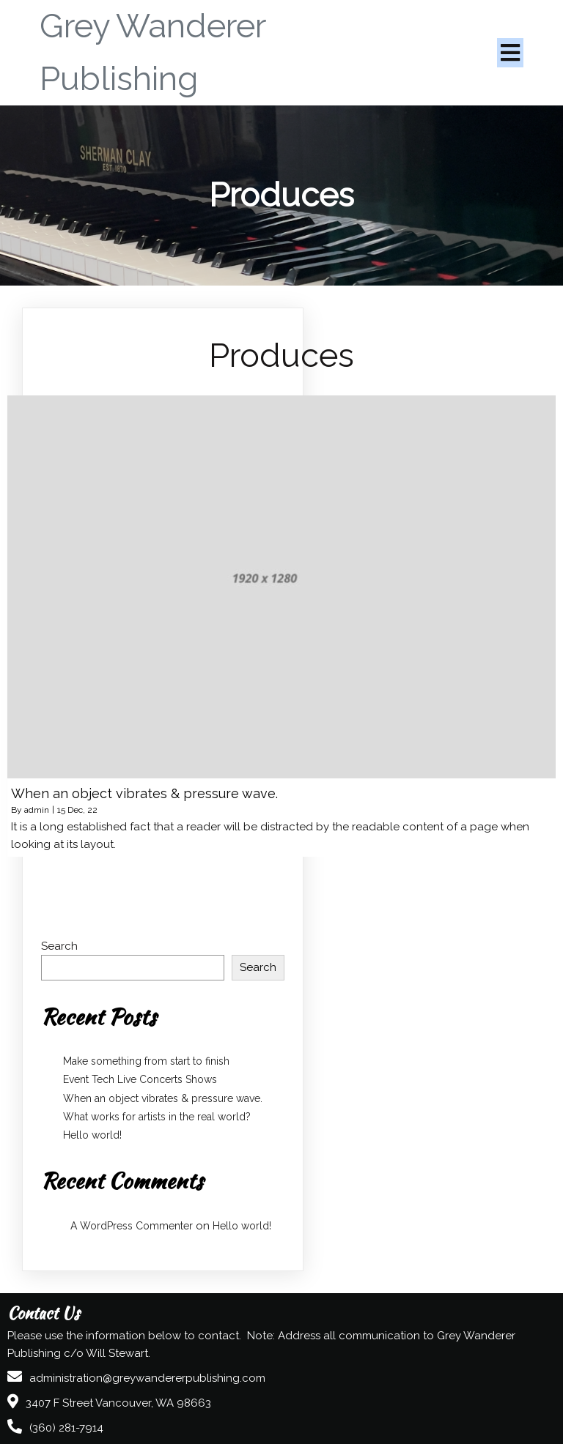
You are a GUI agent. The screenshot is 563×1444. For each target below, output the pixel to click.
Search (59, 946)
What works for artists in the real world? (157, 1117)
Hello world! (92, 1135)
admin (36, 810)
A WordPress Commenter (131, 1226)
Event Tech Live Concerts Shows (140, 1079)
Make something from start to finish (146, 1061)
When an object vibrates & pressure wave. (162, 1098)
